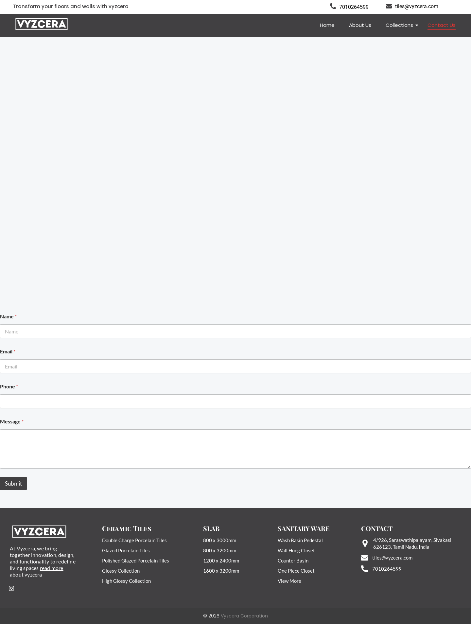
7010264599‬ (387, 569)
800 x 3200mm (219, 550)
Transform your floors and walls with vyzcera (71, 6)
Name (8, 316)
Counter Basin (293, 560)
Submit (13, 483)
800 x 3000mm (219, 540)
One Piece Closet (296, 571)
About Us (360, 25)
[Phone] (235, 401)
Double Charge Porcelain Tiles (134, 540)
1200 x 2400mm (221, 560)
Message (12, 421)
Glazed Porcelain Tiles (126, 550)
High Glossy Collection (126, 581)
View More (289, 581)
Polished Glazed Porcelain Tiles (135, 560)
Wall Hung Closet (296, 550)
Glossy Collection (121, 571)
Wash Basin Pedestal (300, 540)
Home (327, 25)
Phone (9, 386)
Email (7, 351)
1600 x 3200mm (221, 571)
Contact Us (441, 25)
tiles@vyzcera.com (416, 6)
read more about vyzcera (36, 571)
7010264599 (354, 7)
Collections (400, 25)
